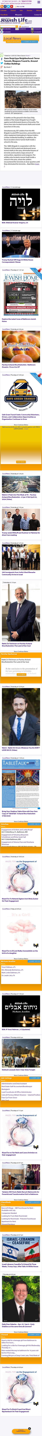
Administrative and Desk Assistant (14, 1083)
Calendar (3, 10)
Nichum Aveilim (8, 961)
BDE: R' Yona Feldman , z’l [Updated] (16, 1029)
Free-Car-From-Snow (9, 1097)
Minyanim (18, 15)
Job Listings (6, 1078)
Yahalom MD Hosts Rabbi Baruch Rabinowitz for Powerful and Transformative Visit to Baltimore (20, 1193)
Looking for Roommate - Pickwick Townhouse (19, 1219)
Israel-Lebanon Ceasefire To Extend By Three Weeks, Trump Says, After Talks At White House (20, 1265)
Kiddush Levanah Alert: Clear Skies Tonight (18, 1070)
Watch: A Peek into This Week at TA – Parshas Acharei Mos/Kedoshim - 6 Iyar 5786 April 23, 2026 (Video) (19, 497)
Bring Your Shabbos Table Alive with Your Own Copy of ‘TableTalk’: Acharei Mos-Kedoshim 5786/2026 (20, 813)
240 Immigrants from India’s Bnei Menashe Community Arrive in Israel (18, 573)
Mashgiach (6, 1089)
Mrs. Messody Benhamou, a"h (12, 970)
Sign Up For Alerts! (13, 42)
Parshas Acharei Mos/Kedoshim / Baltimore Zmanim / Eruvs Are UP (18, 366)
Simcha (37, 824)
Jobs (21, 10)
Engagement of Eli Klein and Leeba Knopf (17, 830)
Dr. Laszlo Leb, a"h (8, 975)
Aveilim (37, 961)
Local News (12, 38)
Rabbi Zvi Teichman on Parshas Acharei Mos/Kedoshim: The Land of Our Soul (17, 644)
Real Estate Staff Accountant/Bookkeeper (17, 1086)
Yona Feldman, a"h (8, 967)
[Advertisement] (21, 174)
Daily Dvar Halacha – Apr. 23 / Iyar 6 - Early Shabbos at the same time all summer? (18, 1325)
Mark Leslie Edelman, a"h (11, 972)
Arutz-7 (28, 55)
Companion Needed (9, 1213)
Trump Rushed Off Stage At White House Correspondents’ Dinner (17, 261)
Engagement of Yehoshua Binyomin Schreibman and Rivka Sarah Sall (15, 836)
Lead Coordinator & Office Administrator (17, 1092)
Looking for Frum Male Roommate (14, 1216)
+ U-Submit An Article (29, 42)
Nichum (39, 10)
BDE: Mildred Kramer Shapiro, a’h (15, 222)
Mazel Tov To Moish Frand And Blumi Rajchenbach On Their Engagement (16, 1410)
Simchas (29, 10)
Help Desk (5, 1100)
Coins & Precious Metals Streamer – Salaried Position (21, 1095)
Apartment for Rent (9, 1221)
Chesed (13, 10)
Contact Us (38, 15)
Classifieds (4, 15)
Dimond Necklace (8, 1224)
